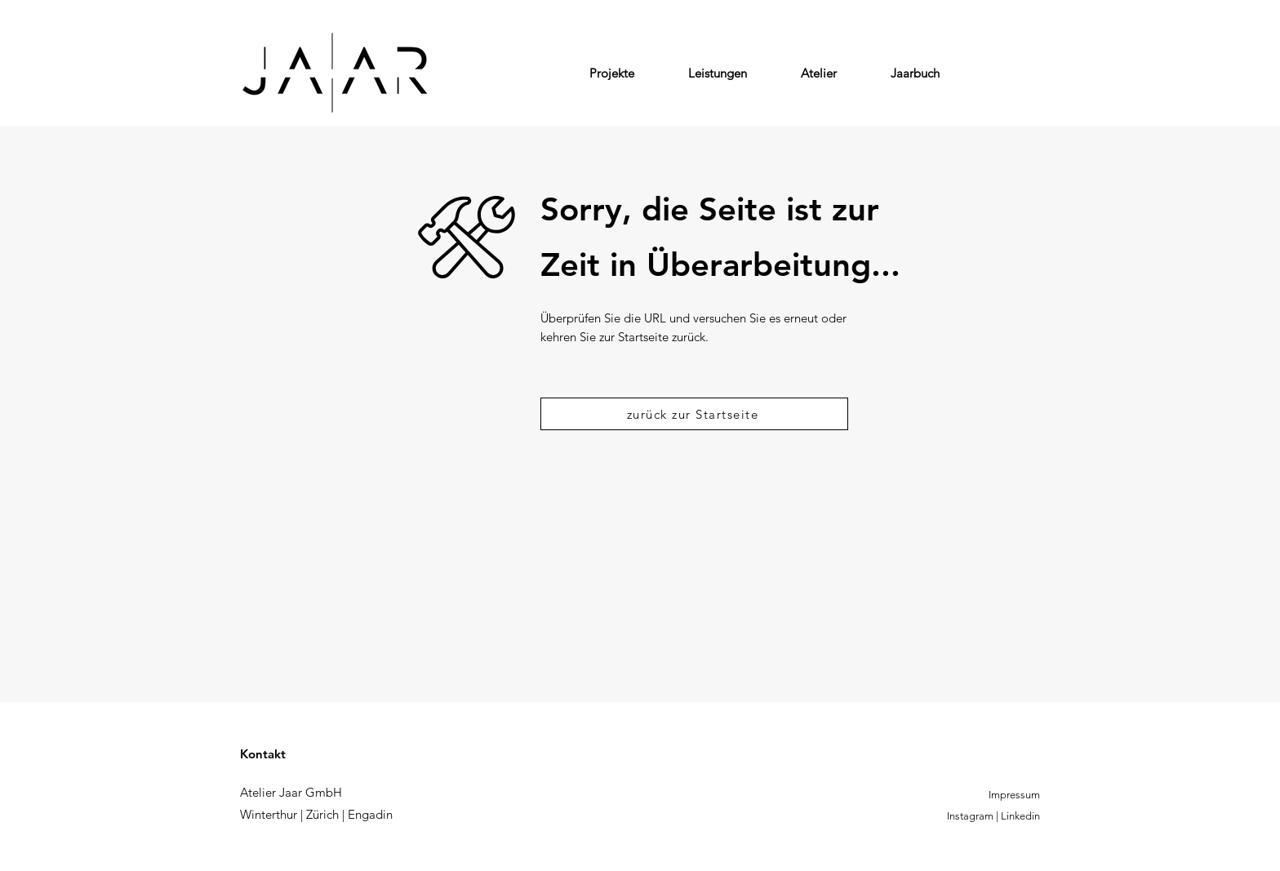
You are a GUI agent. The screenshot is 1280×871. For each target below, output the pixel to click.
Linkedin (1020, 816)
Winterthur (268, 814)
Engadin (370, 814)
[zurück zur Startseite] (694, 414)
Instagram (970, 816)
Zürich (322, 814)
